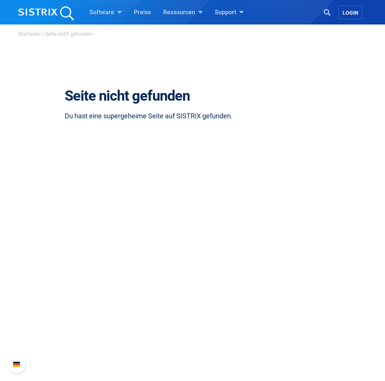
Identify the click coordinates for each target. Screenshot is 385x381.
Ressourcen (183, 12)
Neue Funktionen (310, 275)
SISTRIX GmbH (51, 249)
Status (296, 311)
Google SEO (131, 275)
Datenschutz (45, 299)
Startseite (29, 34)
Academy (214, 287)
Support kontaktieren (315, 299)
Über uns (40, 263)
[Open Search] (327, 11)
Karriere (39, 275)
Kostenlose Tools (224, 311)
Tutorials (213, 323)
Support (229, 12)
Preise (142, 12)
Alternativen (217, 335)
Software (105, 12)
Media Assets (219, 347)
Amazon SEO (132, 287)
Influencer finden (137, 299)
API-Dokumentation (314, 287)
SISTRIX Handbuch (313, 263)
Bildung (39, 287)
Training (212, 275)
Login (350, 13)
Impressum (43, 311)
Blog (208, 299)
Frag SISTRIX (219, 263)
